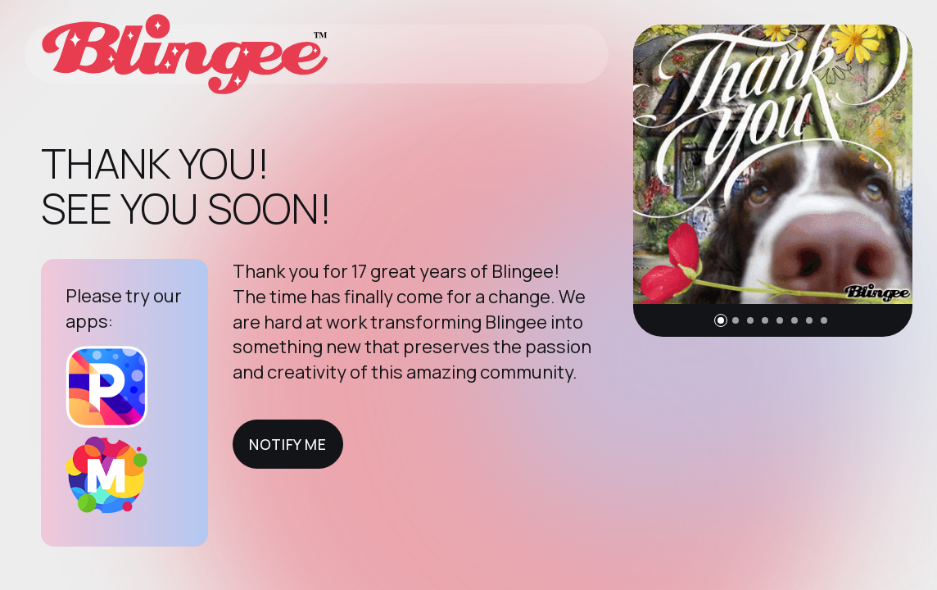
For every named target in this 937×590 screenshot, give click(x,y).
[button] (720, 320)
